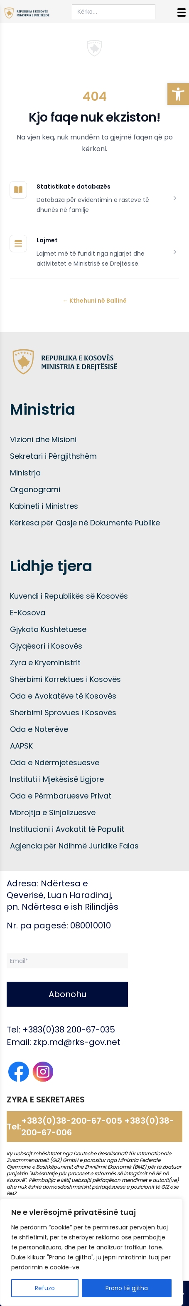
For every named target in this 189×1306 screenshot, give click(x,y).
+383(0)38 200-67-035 (68, 1029)
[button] (178, 94)
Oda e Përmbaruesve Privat (60, 796)
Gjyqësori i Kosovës (46, 646)
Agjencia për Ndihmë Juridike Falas (74, 846)
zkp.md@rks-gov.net (76, 1042)
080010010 (90, 925)
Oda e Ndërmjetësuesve (54, 762)
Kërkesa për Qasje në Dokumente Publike (85, 522)
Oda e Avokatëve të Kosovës (63, 696)
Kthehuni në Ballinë (94, 300)
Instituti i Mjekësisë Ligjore (57, 779)
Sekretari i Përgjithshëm (53, 456)
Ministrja (25, 473)
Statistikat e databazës (73, 186)
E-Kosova (27, 612)
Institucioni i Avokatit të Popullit (67, 829)
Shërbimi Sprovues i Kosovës (63, 712)
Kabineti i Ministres (44, 506)
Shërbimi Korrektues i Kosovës (65, 679)
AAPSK (21, 746)
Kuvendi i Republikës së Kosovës (69, 596)
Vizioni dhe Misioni (43, 439)
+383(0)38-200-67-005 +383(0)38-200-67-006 (97, 1126)
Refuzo (45, 1288)
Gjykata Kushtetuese (48, 629)
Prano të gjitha (127, 1288)
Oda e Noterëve (39, 729)
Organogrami (35, 489)
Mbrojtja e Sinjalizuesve (53, 812)
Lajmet (47, 240)
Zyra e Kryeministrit (45, 662)
